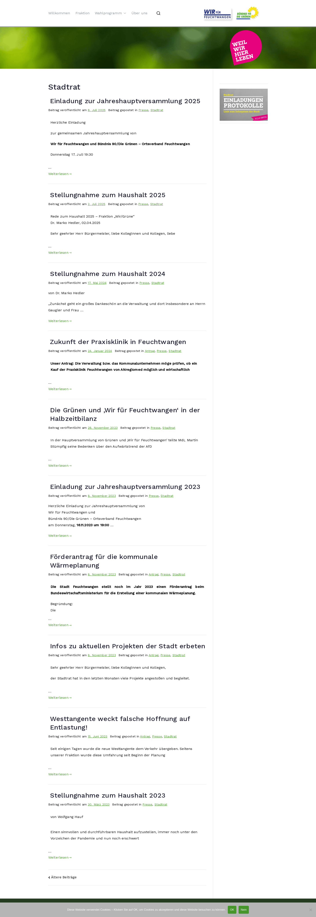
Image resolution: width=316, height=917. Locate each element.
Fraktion (82, 13)
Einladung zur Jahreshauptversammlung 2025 (125, 101)
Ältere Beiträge (64, 877)
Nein (244, 909)
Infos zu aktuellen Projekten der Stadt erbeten (127, 646)
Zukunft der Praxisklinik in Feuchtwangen (118, 342)
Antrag (150, 351)
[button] (124, 13)
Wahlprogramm (110, 13)
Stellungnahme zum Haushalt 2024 (107, 273)
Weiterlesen (60, 174)
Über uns (139, 13)
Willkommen (59, 13)
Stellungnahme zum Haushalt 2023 (107, 795)
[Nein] (310, 910)
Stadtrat (157, 110)
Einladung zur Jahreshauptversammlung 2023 (125, 486)
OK (232, 909)
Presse (143, 110)
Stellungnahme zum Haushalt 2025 (107, 195)
